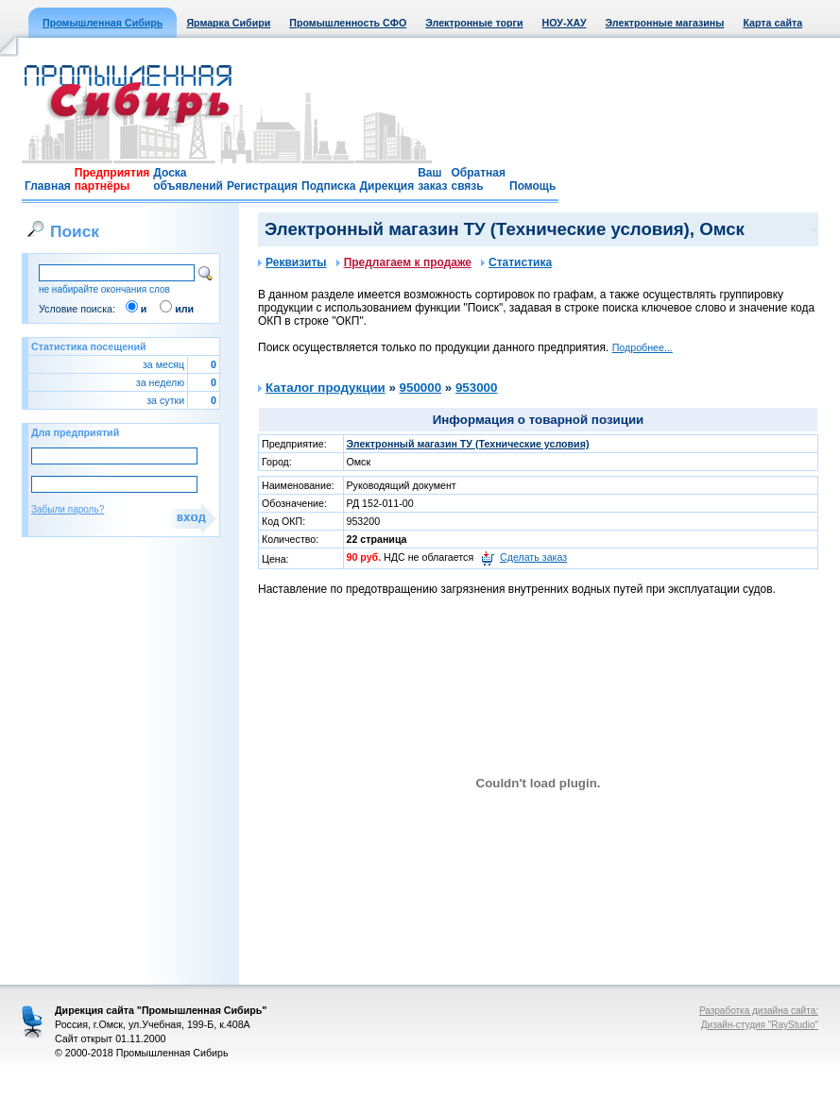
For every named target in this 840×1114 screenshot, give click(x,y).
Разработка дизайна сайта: (758, 1010)
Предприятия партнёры (112, 179)
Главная (48, 186)
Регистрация (262, 186)
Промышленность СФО (347, 22)
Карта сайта (772, 22)
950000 (420, 387)
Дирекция (386, 186)
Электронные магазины (665, 22)
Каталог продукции (326, 387)
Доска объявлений (188, 179)
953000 (476, 387)
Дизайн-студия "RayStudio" (759, 1025)
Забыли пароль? (67, 509)
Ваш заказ (432, 179)
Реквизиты (292, 262)
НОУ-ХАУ (564, 22)
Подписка (328, 186)
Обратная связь (478, 179)
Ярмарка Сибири (228, 22)
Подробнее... (642, 347)
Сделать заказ (533, 557)
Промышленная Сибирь (103, 22)
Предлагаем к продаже (403, 262)
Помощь (532, 186)
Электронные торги (474, 22)
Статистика (516, 262)
